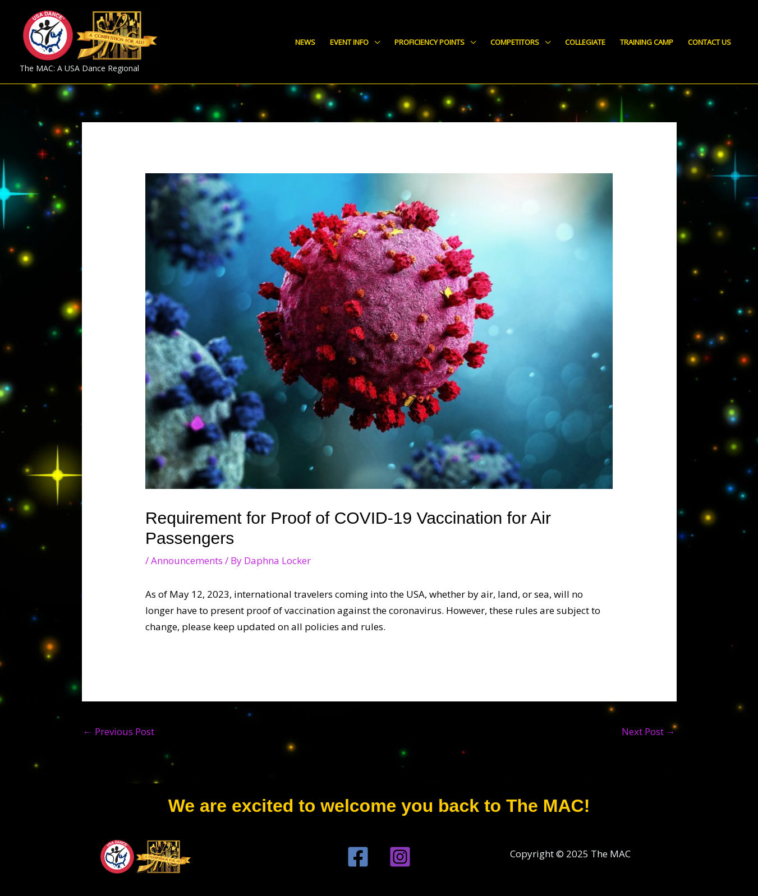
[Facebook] (358, 857)
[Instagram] (400, 857)
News (305, 42)
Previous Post (118, 731)
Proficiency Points (429, 42)
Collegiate (585, 42)
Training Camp (646, 42)
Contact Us (709, 42)
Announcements (187, 560)
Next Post (649, 731)
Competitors (514, 42)
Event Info (349, 42)
